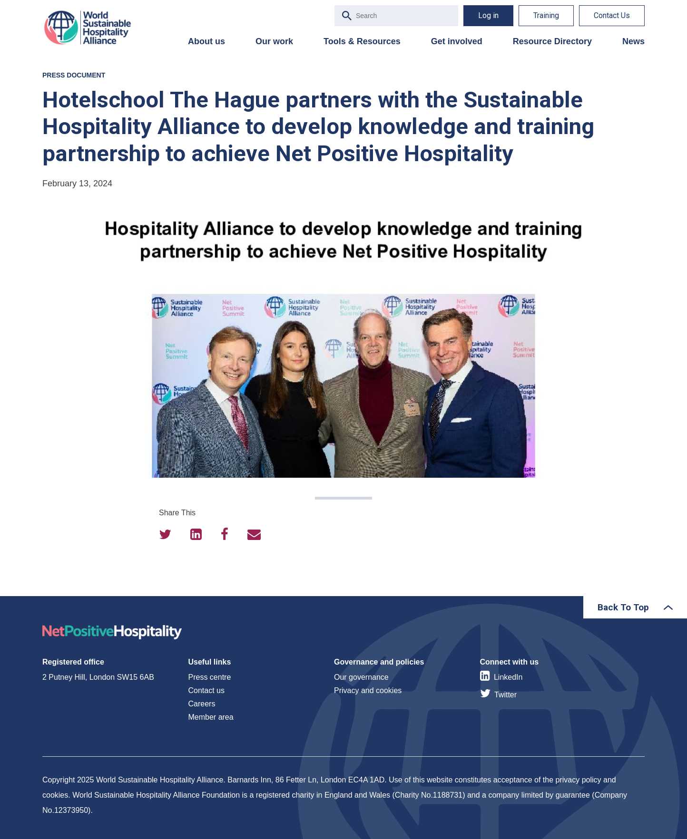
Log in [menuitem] (488, 15)
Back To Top (623, 607)
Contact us (206, 690)
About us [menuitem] (206, 41)
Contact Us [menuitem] (612, 15)
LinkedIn (508, 677)
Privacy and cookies (368, 690)
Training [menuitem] (546, 15)
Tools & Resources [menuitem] (362, 41)
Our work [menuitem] (274, 41)
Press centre (209, 677)
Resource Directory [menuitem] (552, 41)
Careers (202, 704)
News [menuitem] (633, 41)
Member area (211, 717)
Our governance (361, 677)
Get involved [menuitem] (456, 41)
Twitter (505, 695)
